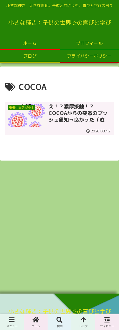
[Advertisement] (59, 225)
